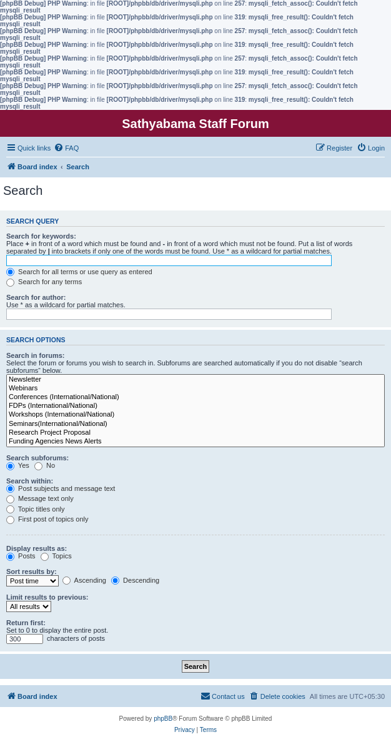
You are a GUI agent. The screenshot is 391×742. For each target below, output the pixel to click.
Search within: (29, 481)
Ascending (84, 580)
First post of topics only (47, 519)
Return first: (26, 622)
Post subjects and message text (60, 488)
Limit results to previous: (47, 597)
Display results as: (36, 548)
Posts (21, 556)
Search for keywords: (41, 236)
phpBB (163, 718)
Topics (56, 556)
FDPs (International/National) (195, 406)
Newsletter (195, 379)
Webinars (195, 388)
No (44, 465)
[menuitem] (66, 148)
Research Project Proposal (195, 432)
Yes (17, 465)
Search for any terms (44, 281)
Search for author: (36, 297)
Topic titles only (35, 509)
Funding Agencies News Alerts (195, 441)
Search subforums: (37, 458)
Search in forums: (35, 355)
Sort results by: (31, 571)
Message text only (40, 498)
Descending (135, 580)
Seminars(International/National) (195, 424)
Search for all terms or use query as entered (79, 271)
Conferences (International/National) (195, 397)
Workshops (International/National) (195, 414)
